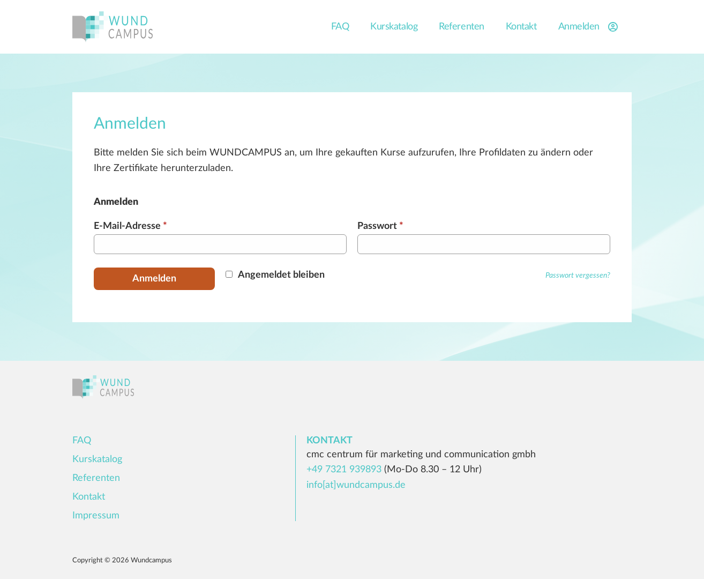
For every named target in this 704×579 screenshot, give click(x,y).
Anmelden (589, 27)
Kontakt (521, 27)
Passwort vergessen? (577, 275)
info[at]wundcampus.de (356, 485)
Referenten (461, 27)
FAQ (340, 27)
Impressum (95, 516)
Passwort (380, 226)
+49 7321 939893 (343, 469)
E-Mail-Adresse (130, 226)
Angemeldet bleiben (281, 275)
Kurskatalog (393, 27)
